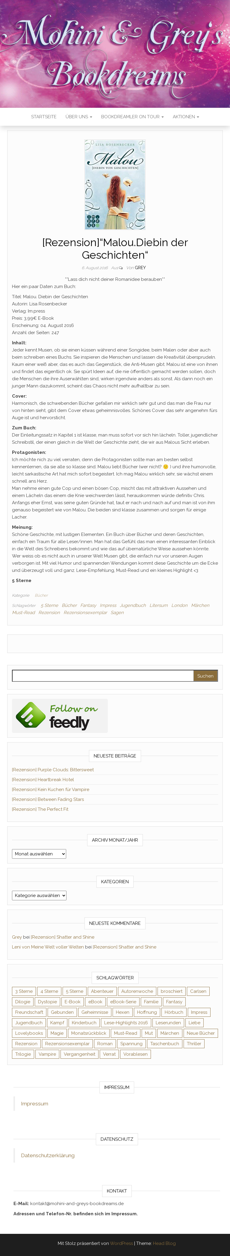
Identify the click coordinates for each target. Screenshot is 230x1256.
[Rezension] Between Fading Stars (48, 799)
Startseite (44, 116)
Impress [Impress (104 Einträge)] (199, 1012)
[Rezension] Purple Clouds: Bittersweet (53, 769)
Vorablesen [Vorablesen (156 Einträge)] (135, 1054)
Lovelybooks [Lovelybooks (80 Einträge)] (29, 1033)
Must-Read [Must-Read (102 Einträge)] (125, 1033)
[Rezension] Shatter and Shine (62, 937)
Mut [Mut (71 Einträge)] (149, 1033)
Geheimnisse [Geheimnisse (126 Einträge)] (94, 1012)
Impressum (34, 1104)
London (179, 605)
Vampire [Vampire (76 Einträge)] (47, 1054)
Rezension (49, 612)
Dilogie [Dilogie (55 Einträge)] (22, 1002)
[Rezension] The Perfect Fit (40, 809)
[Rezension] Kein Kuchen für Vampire (50, 789)
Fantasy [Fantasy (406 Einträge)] (174, 1002)
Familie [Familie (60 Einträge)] (151, 1002)
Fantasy (88, 605)
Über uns (79, 116)
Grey (140, 267)
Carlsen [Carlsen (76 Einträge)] (198, 991)
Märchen (200, 605)
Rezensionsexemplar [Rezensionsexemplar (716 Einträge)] (67, 1043)
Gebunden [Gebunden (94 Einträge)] (62, 1012)
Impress (108, 605)
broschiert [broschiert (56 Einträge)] (171, 991)
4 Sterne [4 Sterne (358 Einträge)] (49, 991)
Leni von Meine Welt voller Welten (48, 947)
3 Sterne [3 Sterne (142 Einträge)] (24, 991)
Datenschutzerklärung (48, 1155)
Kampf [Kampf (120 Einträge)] (57, 1022)
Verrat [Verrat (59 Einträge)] (109, 1054)
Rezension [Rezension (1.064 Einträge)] (26, 1043)
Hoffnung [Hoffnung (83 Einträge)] (147, 1012)
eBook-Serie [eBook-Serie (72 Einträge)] (123, 1002)
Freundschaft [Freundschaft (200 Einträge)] (29, 1012)
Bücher (41, 595)
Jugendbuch (133, 605)
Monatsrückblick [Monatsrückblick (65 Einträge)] (88, 1033)
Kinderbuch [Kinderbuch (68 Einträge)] (84, 1022)
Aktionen (186, 116)
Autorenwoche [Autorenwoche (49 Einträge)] (137, 991)
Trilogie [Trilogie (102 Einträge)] (23, 1054)
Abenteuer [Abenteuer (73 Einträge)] (102, 991)
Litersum (158, 605)
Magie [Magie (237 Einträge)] (57, 1033)
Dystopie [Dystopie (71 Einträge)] (47, 1002)
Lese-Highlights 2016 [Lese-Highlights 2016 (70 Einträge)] (126, 1022)
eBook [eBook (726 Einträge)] (95, 1002)
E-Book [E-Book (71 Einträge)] (73, 1002)
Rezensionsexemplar (85, 612)
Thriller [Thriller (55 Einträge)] (194, 1043)
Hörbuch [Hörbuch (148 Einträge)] (174, 1012)
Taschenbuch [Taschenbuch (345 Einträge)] (164, 1043)
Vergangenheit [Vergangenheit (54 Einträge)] (79, 1054)
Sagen (117, 612)
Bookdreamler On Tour (132, 116)
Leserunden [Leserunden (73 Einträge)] (168, 1022)
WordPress (121, 1243)
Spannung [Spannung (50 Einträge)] (131, 1043)
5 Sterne (49, 605)
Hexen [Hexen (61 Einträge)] (122, 1012)
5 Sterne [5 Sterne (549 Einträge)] (74, 991)
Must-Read (23, 612)
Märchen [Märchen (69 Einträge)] (170, 1033)
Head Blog (164, 1243)
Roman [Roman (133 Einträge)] (105, 1043)
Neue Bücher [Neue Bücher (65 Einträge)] (201, 1033)
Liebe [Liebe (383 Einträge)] (194, 1022)
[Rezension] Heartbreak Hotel (43, 779)
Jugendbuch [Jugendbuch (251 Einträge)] (29, 1022)
